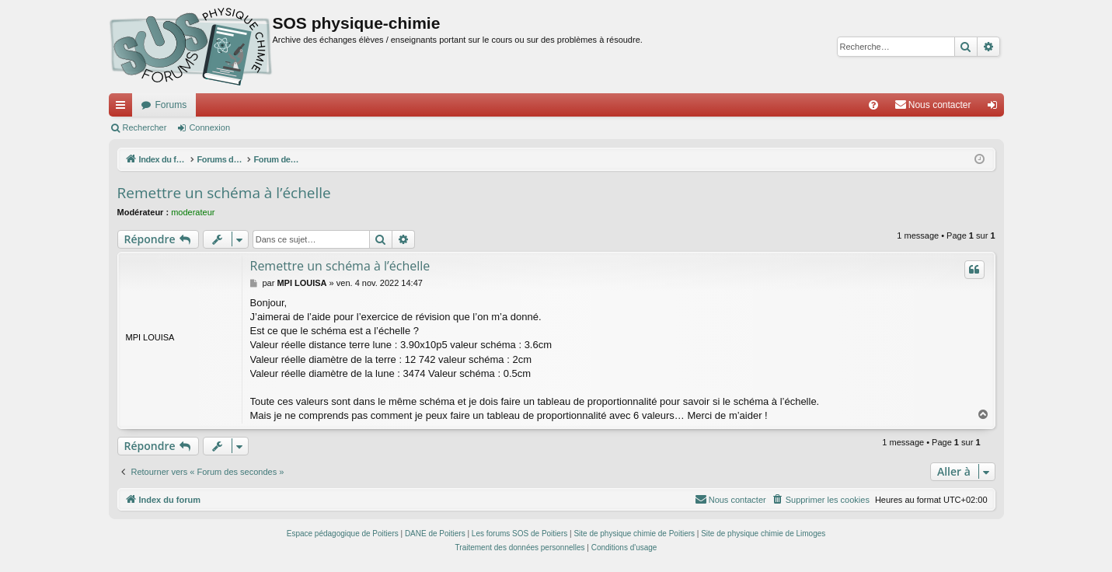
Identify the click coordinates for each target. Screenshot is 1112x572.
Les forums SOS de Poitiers (519, 533)
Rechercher (145, 127)
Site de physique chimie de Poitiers (634, 533)
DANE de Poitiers (435, 533)
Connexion (209, 127)
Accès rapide (123, 108)
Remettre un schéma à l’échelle (224, 193)
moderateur (192, 212)
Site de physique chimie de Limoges (763, 533)
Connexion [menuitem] (995, 108)
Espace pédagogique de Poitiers (343, 533)
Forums (171, 104)
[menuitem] (873, 105)
